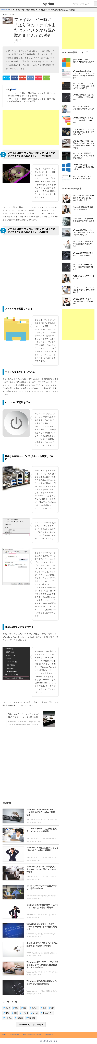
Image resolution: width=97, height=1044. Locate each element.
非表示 (14, 89)
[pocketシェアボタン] (38, 78)
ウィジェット (14, 1035)
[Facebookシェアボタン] (14, 78)
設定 (24, 1008)
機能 (6, 1013)
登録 (16, 1008)
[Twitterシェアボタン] (6, 78)
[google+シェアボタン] (22, 78)
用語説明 (19, 1018)
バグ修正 (24, 1013)
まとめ (34, 1013)
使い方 (6, 1008)
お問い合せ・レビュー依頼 (32, 1035)
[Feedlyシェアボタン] (46, 78)
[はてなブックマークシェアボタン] (30, 78)
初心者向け (31, 1018)
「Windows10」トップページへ (31, 1025)
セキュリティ (47, 1013)
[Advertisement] (31, 127)
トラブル (7, 1018)
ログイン (33, 1008)
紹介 (51, 1008)
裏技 (14, 1013)
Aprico (48, 4)
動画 (43, 1008)
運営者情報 (49, 1035)
